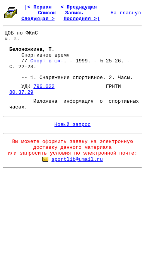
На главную (126, 13)
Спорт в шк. (47, 61)
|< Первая (37, 7)
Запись (74, 13)
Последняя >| (81, 19)
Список (47, 13)
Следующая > (38, 19)
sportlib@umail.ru (77, 159)
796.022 (44, 87)
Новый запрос (73, 124)
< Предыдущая (79, 7)
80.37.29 (21, 92)
